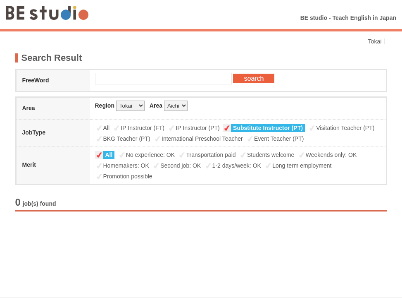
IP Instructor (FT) (142, 128)
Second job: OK (180, 165)
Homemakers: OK (126, 165)
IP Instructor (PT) (197, 128)
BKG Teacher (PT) (126, 138)
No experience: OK (150, 154)
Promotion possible (127, 176)
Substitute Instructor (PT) (268, 128)
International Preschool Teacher (202, 138)
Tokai (375, 41)
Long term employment (301, 165)
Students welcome (270, 154)
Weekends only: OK (331, 154)
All (106, 128)
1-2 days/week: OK (236, 165)
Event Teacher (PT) (279, 138)
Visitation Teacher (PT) (345, 128)
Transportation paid (210, 154)
